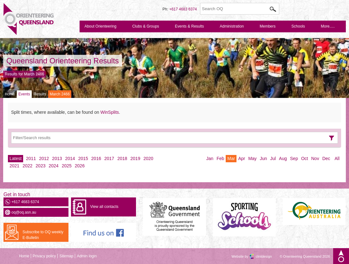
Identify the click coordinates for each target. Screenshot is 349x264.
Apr (241, 158)
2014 (70, 158)
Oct (304, 158)
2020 (148, 158)
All (336, 158)
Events (24, 94)
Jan (210, 158)
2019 (135, 158)
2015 (83, 158)
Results (40, 94)
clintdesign (258, 256)
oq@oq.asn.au (23, 212)
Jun (263, 158)
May (252, 158)
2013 (57, 158)
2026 (80, 165)
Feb (220, 158)
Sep (294, 158)
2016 (96, 158)
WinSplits (109, 112)
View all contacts (104, 206)
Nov (315, 158)
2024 (53, 165)
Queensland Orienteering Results (62, 60)
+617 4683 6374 (183, 9)
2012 (44, 158)
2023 (40, 165)
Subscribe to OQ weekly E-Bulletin (43, 235)
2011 (31, 158)
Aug (283, 158)
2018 (122, 158)
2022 (27, 165)
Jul (273, 158)
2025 (67, 165)
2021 (14, 165)
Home (10, 94)
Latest (16, 158)
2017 (109, 158)
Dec (326, 158)
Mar (231, 158)
